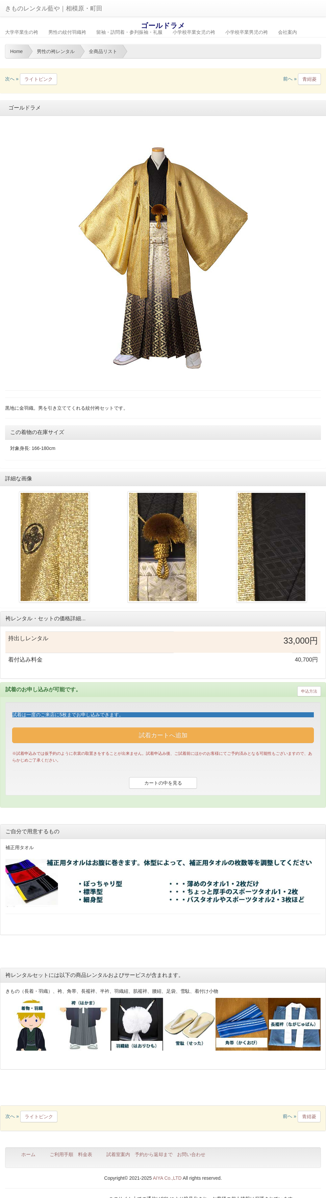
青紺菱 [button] (309, 79)
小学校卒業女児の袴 (194, 32)
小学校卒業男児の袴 (246, 32)
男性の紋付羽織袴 (67, 32)
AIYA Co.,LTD (167, 1178)
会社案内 (287, 32)
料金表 (85, 1154)
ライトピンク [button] (38, 79)
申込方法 (309, 691)
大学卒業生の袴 (21, 32)
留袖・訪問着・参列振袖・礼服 (129, 32)
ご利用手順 (61, 1154)
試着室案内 (118, 1154)
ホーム (28, 1154)
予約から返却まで (154, 1154)
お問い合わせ (191, 1154)
